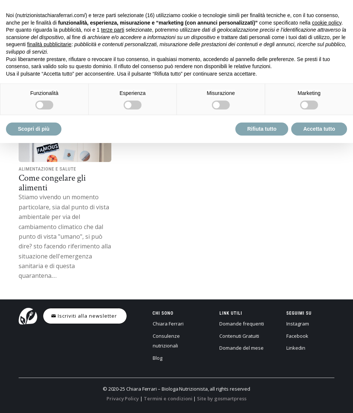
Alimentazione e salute (47, 169)
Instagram (297, 323)
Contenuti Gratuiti (239, 336)
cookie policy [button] (326, 23)
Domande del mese (241, 347)
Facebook (297, 336)
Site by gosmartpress (222, 398)
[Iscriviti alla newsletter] (85, 316)
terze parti (112, 30)
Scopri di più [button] (34, 129)
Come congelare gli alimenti (52, 182)
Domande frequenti (241, 323)
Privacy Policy (122, 398)
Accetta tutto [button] (319, 129)
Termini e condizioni (168, 398)
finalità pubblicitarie (49, 44)
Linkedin (295, 347)
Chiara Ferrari (168, 323)
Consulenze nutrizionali (166, 341)
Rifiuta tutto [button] (262, 129)
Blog (157, 358)
